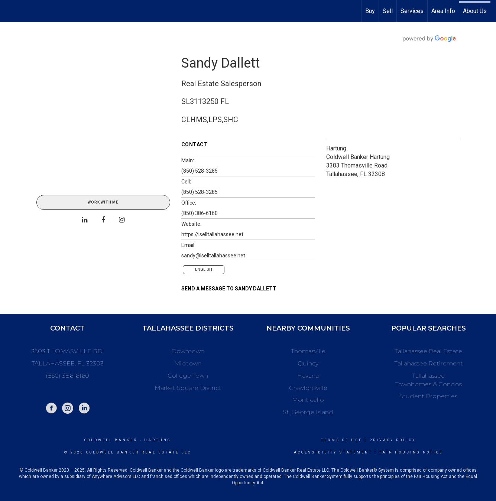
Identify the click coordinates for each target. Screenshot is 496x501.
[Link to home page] (9, 11)
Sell (388, 10)
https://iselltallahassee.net (212, 234)
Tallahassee (428, 375)
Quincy (308, 363)
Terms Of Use (341, 440)
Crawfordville (308, 387)
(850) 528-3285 (199, 171)
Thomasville (308, 351)
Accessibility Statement (333, 452)
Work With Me (103, 202)
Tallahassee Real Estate (428, 351)
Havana (308, 375)
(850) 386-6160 (199, 213)
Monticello (308, 399)
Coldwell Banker (110, 440)
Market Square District (188, 387)
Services (412, 10)
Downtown (187, 351)
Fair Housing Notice (411, 452)
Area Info (443, 10)
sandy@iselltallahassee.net (213, 255)
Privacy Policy (392, 440)
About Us (475, 10)
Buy (370, 10)
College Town (188, 375)
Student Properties (428, 396)
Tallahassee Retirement (428, 363)
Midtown (187, 363)
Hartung (336, 148)
